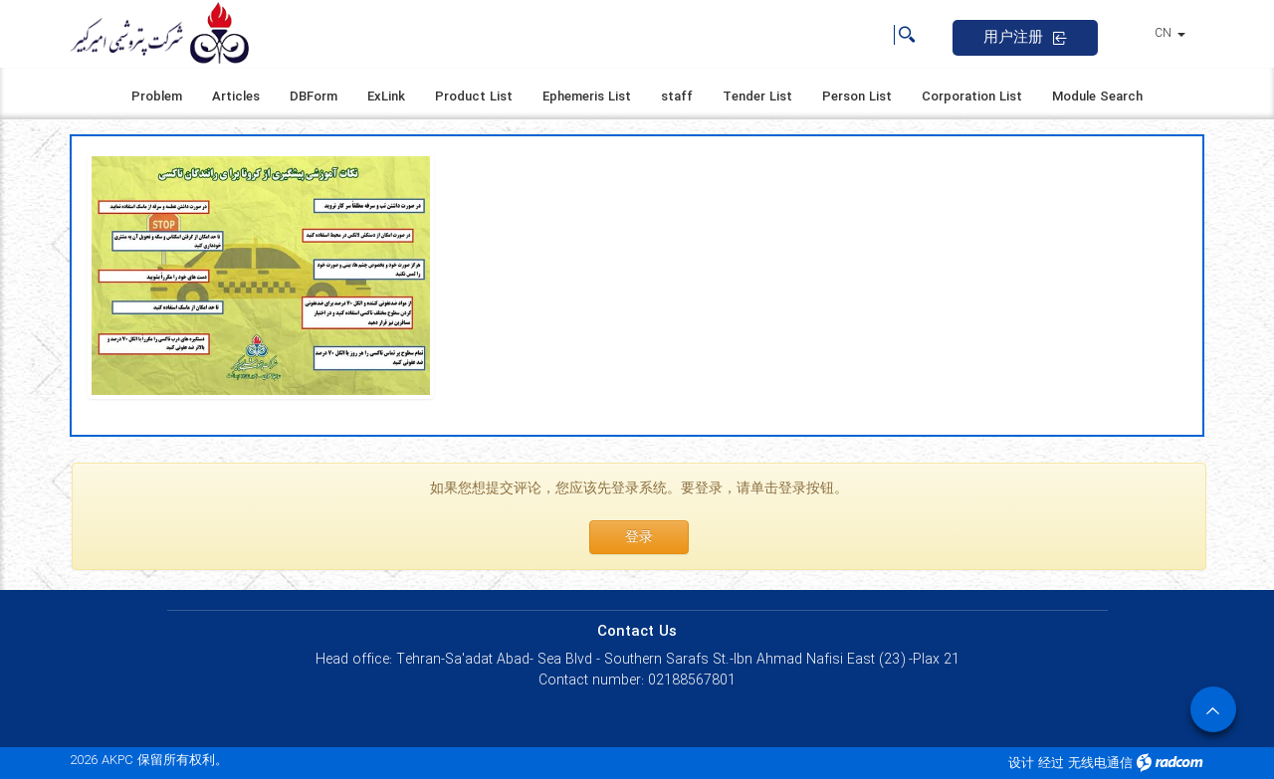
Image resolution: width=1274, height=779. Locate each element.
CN (1170, 33)
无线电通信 (1100, 763)
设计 (1021, 763)
